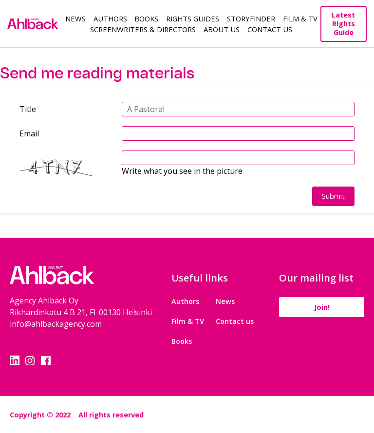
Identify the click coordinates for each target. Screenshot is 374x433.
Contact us (235, 321)
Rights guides (192, 18)
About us (222, 29)
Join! (322, 307)
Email (29, 133)
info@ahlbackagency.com (56, 324)
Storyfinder (251, 18)
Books (146, 18)
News (75, 18)
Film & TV (300, 18)
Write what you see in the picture (182, 171)
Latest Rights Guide (343, 23)
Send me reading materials (97, 73)
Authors (110, 18)
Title (27, 109)
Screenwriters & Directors (143, 29)
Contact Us (269, 29)
